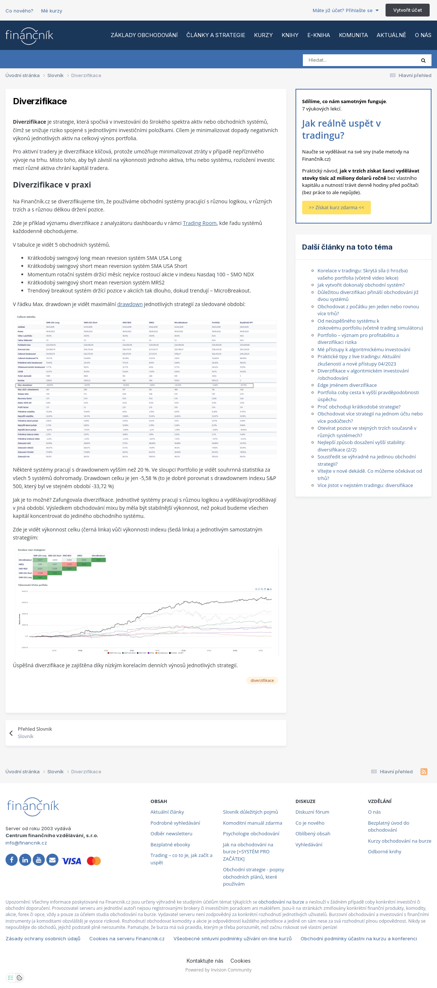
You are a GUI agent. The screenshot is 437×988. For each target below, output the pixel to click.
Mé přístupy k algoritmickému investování (364, 349)
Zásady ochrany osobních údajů (43, 938)
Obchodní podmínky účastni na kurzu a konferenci (359, 938)
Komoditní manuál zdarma (252, 823)
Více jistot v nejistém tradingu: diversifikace (365, 485)
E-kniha (318, 35)
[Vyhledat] (335, 60)
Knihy (290, 35)
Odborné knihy (384, 851)
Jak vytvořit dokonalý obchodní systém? (361, 284)
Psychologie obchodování (251, 833)
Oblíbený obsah (312, 833)
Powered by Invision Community (218, 970)
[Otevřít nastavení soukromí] (10, 977)
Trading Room (200, 222)
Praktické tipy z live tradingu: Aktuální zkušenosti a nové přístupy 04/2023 (359, 360)
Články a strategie (215, 35)
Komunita (353, 35)
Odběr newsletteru (172, 833)
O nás (423, 35)
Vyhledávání (308, 844)
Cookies (240, 961)
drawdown (130, 304)
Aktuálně (391, 35)
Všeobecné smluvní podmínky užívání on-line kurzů (232, 938)
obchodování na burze (281, 902)
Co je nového (310, 823)
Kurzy (263, 35)
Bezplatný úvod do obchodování (388, 826)
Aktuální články (167, 812)
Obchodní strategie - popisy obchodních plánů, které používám (253, 876)
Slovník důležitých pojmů (250, 812)
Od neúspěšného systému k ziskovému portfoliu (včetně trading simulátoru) (370, 324)
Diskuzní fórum (312, 812)
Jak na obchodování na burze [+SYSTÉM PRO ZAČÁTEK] (248, 851)
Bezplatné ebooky (170, 844)
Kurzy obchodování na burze (399, 841)
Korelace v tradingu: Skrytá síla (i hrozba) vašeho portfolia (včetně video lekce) (363, 274)
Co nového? (19, 11)
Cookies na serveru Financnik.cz (127, 938)
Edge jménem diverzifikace (347, 385)
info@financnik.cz (26, 843)
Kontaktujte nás (205, 961)
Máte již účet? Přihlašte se (346, 10)
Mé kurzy (51, 11)
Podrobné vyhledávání (175, 823)
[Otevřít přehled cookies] (19, 977)
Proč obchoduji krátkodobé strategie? (359, 406)
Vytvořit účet (407, 10)
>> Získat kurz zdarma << (336, 207)
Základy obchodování (144, 35)
